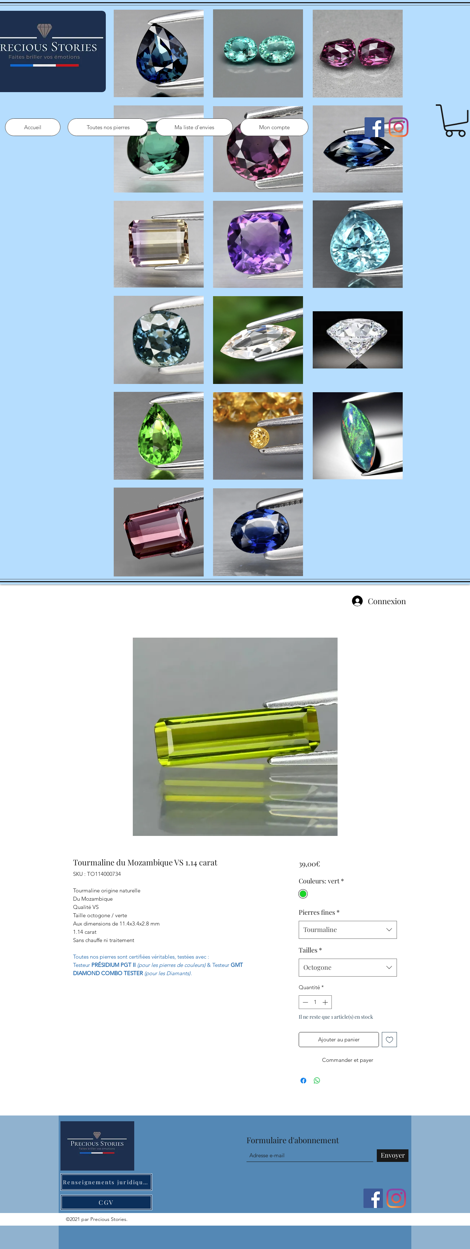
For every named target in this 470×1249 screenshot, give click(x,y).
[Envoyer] (392, 1155)
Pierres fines (319, 912)
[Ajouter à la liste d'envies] (389, 1039)
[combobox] (348, 930)
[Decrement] (304, 1002)
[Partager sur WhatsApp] (317, 1080)
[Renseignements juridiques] (106, 1182)
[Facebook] (374, 127)
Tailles (310, 950)
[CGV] (106, 1202)
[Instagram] (398, 127)
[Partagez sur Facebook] (303, 1080)
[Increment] (326, 1002)
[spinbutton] (315, 1002)
